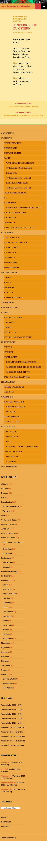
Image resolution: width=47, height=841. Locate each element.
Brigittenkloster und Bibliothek (22, 447)
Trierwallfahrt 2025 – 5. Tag (11, 705)
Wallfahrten (7, 397)
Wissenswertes (8, 427)
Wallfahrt (4, 674)
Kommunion (7, 616)
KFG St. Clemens (8, 533)
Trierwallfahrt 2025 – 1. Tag (11, 723)
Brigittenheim (8, 562)
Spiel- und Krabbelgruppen (17, 377)
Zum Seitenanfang (8, 838)
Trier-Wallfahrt (12, 417)
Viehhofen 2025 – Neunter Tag (13, 741)
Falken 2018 (11, 173)
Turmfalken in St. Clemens (19, 168)
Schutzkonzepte (9, 467)
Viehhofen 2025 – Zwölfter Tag (13, 727)
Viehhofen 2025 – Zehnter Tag (13, 736)
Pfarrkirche (12, 437)
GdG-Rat (7, 327)
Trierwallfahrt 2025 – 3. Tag (11, 714)
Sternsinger (5, 665)
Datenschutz (6, 822)
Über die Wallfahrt (15, 407)
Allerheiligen (7, 589)
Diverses (4, 493)
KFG (5, 198)
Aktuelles (4, 484)
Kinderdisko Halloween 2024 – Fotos (23, 208)
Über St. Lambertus (13, 452)
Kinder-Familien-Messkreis (13, 542)
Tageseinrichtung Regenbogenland (23, 367)
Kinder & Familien (8, 538)
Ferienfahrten (8, 382)
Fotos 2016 (11, 412)
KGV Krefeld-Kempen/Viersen (18, 337)
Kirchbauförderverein (15, 213)
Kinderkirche (20, 17)
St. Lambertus (8, 233)
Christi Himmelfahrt (10, 594)
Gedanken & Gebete (9, 520)
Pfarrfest (6, 630)
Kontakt (4, 817)
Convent (8, 347)
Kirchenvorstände (13, 317)
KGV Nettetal (10, 332)
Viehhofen (9, 392)
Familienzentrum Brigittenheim (21, 362)
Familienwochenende (14, 387)
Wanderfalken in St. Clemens (20, 163)
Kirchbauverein (11, 248)
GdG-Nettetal (7, 133)
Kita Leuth (6, 567)
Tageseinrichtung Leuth (18, 372)
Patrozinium (7, 625)
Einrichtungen (8, 342)
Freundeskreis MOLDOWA (15, 193)
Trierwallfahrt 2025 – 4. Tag (11, 709)
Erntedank (7, 598)
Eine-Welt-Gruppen (12, 153)
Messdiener (9, 223)
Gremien (5, 312)
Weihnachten (8, 639)
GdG (3, 515)
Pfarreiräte (9, 322)
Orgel (9, 442)
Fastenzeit (7, 603)
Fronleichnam (8, 612)
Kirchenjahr (19, 19)
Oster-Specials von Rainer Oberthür (23, 105)
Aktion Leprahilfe (12, 143)
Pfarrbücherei (11, 262)
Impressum (5, 826)
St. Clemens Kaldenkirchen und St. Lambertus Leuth (18, 6)
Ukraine (4, 670)
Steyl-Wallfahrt (12, 422)
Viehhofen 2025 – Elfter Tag (12, 732)
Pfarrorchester (11, 267)
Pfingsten (6, 634)
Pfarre (29, 33)
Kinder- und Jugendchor (15, 243)
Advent (5, 585)
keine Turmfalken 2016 (17, 183)
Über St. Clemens (12, 432)
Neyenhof (8, 352)
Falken (7, 158)
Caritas (7, 277)
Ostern (17, 21)
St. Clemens (6, 138)
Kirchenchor (10, 218)
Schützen (8, 292)
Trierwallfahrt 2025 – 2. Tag (11, 718)
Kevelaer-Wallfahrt (14, 402)
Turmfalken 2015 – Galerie (18, 188)
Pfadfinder (9, 287)
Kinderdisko (10, 203)
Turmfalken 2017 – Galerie (18, 178)
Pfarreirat (5, 661)
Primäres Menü (44, 6)
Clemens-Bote (10, 148)
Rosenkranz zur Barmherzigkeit (20, 228)
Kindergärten (10, 357)
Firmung (6, 607)
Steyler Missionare (13, 297)
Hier (15, 63)
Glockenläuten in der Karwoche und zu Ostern (23, 114)
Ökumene (5, 652)
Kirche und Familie (10, 307)
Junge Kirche (7, 302)
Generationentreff (13, 238)
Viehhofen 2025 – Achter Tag (12, 745)
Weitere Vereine (9, 272)
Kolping (7, 282)
